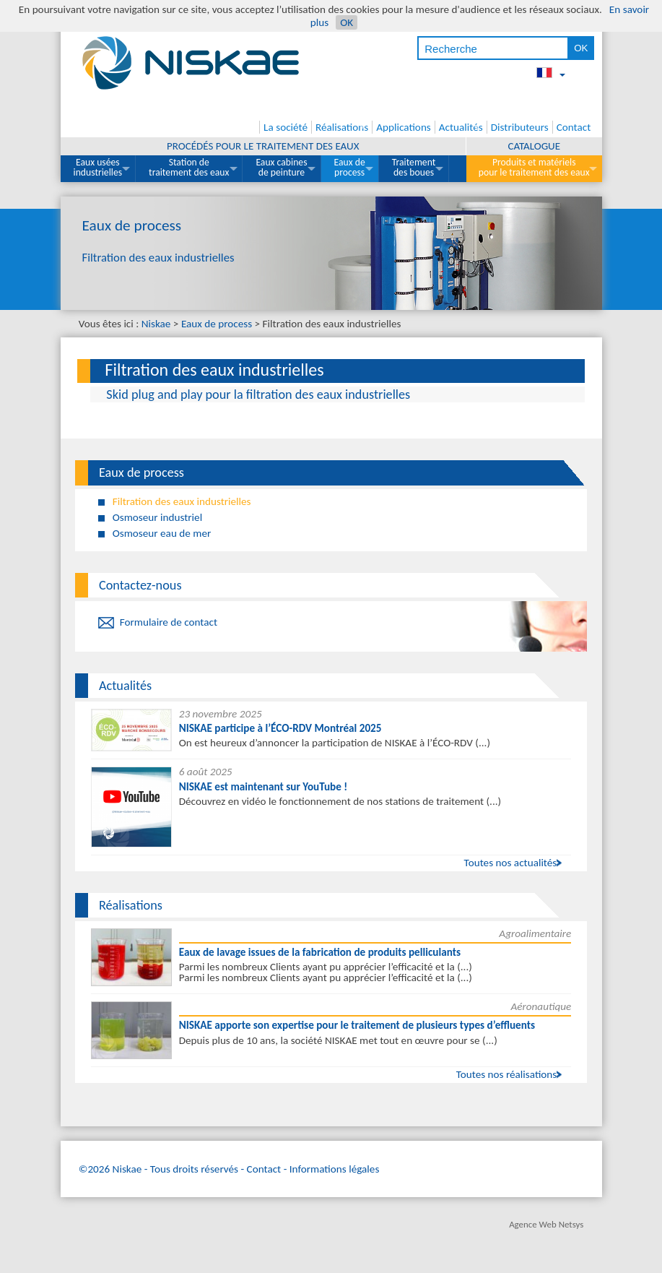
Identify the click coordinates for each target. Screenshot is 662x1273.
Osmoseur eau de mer (162, 533)
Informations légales (334, 1168)
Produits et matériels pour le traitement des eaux (534, 167)
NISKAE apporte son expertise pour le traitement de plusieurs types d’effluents (357, 1025)
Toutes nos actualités (510, 862)
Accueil (251, 127)
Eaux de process (349, 167)
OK (346, 22)
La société (286, 127)
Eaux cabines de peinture (281, 167)
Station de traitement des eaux (189, 167)
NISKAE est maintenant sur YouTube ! (263, 786)
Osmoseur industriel (157, 517)
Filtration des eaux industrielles (182, 501)
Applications (403, 127)
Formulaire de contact (168, 622)
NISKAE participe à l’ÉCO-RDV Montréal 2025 (280, 728)
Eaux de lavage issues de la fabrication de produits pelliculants (320, 952)
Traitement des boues (414, 167)
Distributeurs (520, 127)
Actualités (461, 127)
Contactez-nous (140, 585)
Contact (574, 127)
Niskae (156, 323)
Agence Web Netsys (546, 1224)
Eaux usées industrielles (98, 167)
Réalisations (341, 127)
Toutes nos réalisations (506, 1074)
